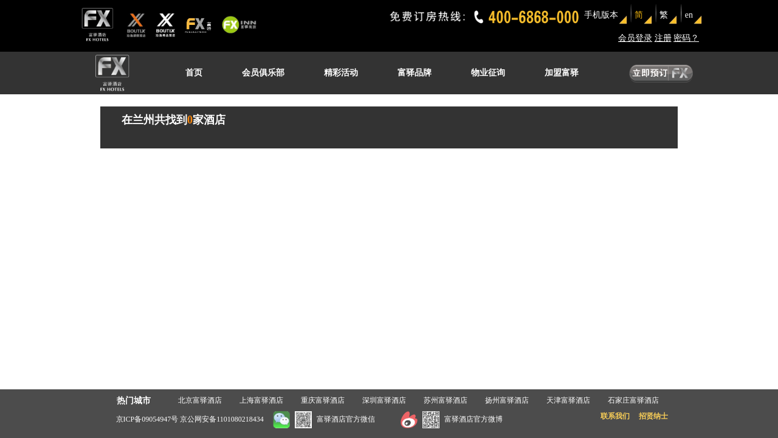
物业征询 (488, 72)
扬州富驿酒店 (507, 400)
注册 (663, 38)
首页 (193, 72)
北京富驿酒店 (200, 400)
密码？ (686, 38)
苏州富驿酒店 (445, 400)
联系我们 (615, 416)
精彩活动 (341, 72)
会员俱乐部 (263, 72)
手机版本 (601, 14)
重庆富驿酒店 (323, 400)
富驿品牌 (415, 72)
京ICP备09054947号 (147, 419)
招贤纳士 (653, 416)
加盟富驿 (562, 72)
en (689, 14)
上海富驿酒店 (261, 400)
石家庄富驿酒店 (633, 400)
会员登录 (635, 38)
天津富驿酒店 (568, 400)
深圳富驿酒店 (384, 400)
